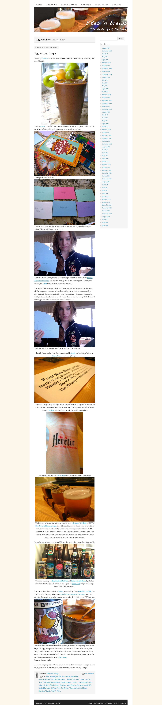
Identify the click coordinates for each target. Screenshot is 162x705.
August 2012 (106, 147)
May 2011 (105, 190)
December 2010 (106, 205)
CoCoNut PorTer (78, 679)
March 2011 (105, 196)
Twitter (60, 591)
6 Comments (89, 674)
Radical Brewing (44, 688)
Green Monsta (55, 682)
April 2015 (105, 60)
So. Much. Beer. (45, 54)
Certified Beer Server (58, 679)
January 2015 (106, 65)
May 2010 (105, 225)
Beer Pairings (69, 5)
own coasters (61, 475)
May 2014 (105, 86)
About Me (51, 5)
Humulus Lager (83, 682)
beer (48, 674)
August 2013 (106, 112)
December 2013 (106, 100)
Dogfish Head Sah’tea (60, 581)
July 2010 (105, 219)
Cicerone (44, 58)
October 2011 (106, 176)
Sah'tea (53, 688)
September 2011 (107, 179)
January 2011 (106, 202)
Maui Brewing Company (75, 685)
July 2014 (105, 80)
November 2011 (107, 173)
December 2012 (106, 135)
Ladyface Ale (57, 685)
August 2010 (106, 217)
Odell (45, 283)
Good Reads (102, 5)
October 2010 (106, 211)
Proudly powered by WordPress (98, 703)
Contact (86, 5)
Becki (39, 47)
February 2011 (106, 199)
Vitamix (48, 691)
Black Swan (62, 657)
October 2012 (106, 141)
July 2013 (105, 115)
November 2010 (107, 208)
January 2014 (106, 97)
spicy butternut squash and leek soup (72, 594)
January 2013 (106, 132)
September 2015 (107, 51)
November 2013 (107, 103)
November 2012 (107, 138)
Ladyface (51, 410)
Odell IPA (87, 685)
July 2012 (105, 150)
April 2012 (105, 158)
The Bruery (64, 688)
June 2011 (105, 187)
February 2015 (106, 62)
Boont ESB (76, 584)
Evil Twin (46, 682)
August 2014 (106, 77)
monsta (42, 126)
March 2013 (105, 126)
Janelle (73, 353)
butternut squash (44, 679)
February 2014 (106, 94)
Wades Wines (56, 356)
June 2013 (105, 118)
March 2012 (105, 161)
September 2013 (107, 109)
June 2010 (105, 222)
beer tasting (54, 674)
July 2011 (105, 185)
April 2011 (105, 193)
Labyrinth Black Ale (78, 581)
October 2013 (106, 106)
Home (39, 5)
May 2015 (105, 57)
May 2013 (105, 121)
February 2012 (106, 164)
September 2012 (107, 144)
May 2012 (105, 155)
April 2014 (105, 89)
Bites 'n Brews (40, 703)
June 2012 (105, 153)
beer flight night (55, 677)
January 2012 (106, 167)
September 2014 (107, 74)
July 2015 (105, 54)
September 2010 (107, 214)
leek (64, 685)
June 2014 (105, 83)
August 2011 (106, 182)
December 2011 (106, 170)
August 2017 (106, 48)
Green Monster (66, 682)
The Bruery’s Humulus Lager (46, 526)
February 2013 (106, 129)
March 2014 (105, 92)
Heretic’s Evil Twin (80, 523)
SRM (58, 688)
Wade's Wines (56, 691)
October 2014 (106, 71)
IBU (90, 682)
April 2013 (105, 124)
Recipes (117, 5)
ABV (47, 677)
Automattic (122, 703)
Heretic (74, 682)
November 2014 (107, 68)
